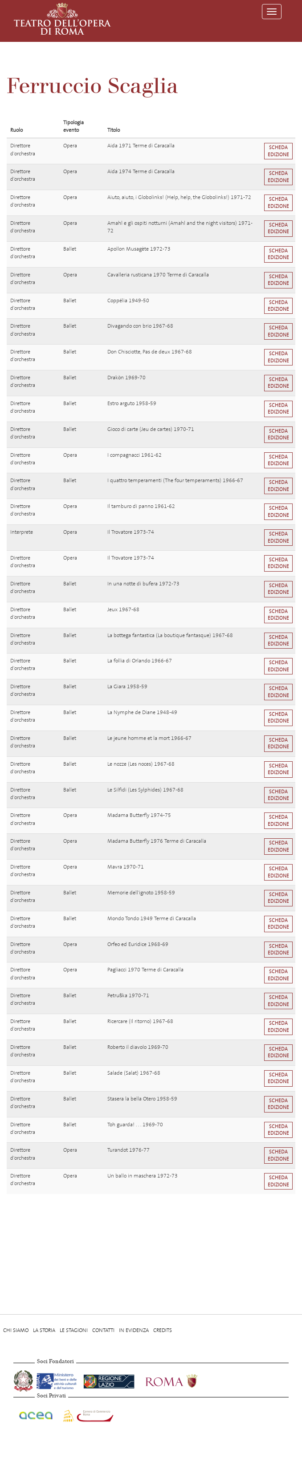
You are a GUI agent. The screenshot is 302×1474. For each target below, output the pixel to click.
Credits (162, 1330)
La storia (44, 1330)
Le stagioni (74, 1330)
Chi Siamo (16, 1330)
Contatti (103, 1330)
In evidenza (134, 1330)
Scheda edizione (278, 151)
